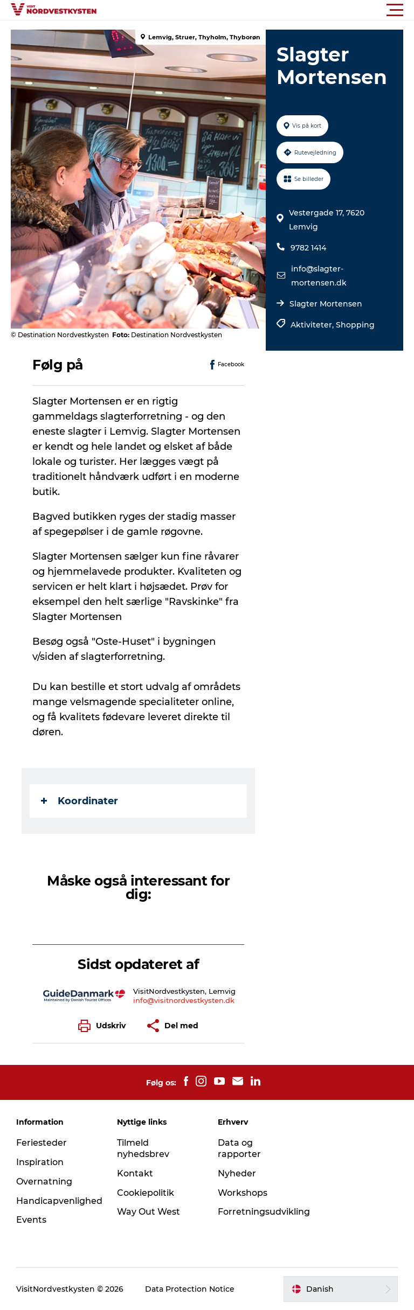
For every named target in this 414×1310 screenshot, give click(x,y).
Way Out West (148, 1212)
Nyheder (237, 1173)
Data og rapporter (239, 1148)
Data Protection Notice (189, 1289)
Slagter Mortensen (325, 304)
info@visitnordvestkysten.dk (183, 1000)
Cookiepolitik (145, 1193)
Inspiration (40, 1162)
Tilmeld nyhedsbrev (143, 1148)
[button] (255, 10)
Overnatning (44, 1181)
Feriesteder (41, 1143)
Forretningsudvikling (264, 1212)
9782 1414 (308, 248)
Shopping (355, 325)
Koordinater (79, 801)
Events (31, 1220)
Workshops (242, 1193)
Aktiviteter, (313, 325)
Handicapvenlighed (59, 1201)
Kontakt (135, 1173)
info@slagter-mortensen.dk (319, 276)
